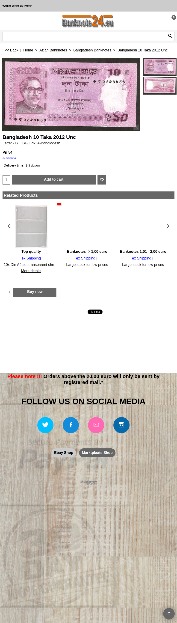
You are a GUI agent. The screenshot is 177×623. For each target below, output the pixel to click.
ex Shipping (9, 158)
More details (31, 271)
